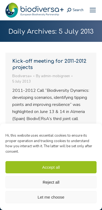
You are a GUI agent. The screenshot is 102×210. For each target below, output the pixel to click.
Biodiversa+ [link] (22, 76)
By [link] (53, 76)
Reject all (51, 182)
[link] (93, 10)
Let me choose (51, 197)
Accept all (51, 167)
